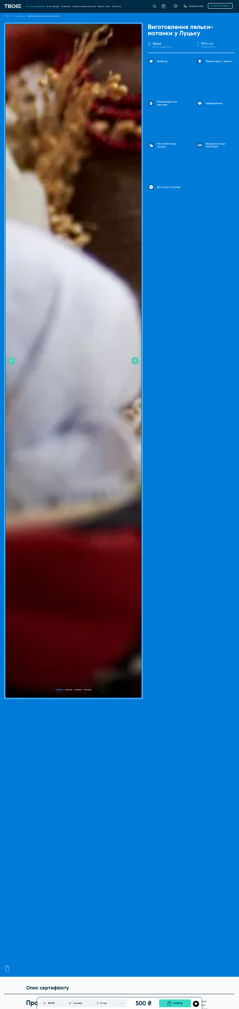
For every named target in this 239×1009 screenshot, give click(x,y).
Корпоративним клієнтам (84, 6)
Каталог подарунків (35, 6)
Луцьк (157, 43)
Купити (175, 1003)
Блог (108, 6)
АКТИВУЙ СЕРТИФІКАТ (220, 6)
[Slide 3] (88, 689)
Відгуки (101, 6)
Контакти (116, 6)
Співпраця (66, 6)
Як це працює (52, 6)
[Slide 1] (59, 689)
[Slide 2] (78, 689)
